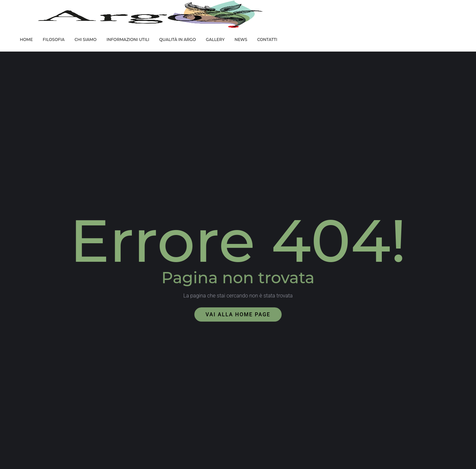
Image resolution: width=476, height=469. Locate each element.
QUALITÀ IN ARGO (177, 39)
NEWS (240, 39)
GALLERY (215, 39)
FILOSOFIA (53, 39)
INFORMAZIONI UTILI (127, 39)
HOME (26, 39)
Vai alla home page (238, 314)
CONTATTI (267, 39)
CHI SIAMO (85, 39)
